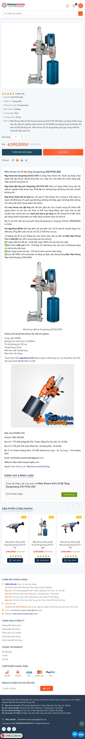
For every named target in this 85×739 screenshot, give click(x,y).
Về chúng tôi (7, 651)
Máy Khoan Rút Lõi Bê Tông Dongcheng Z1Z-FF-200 (42, 544)
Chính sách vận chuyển (11, 632)
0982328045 (13, 735)
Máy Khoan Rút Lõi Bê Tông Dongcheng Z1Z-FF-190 (70, 544)
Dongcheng (23, 105)
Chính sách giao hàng (11, 636)
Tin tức (5, 655)
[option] (42, 55)
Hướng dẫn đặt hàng (11, 628)
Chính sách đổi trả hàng (12, 639)
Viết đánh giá (69, 494)
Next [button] (81, 506)
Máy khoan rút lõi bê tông (38, 466)
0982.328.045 (10, 584)
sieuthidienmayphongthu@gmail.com (26, 610)
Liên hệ (5, 659)
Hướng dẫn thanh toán (11, 625)
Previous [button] (76, 506)
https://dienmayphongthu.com (25, 613)
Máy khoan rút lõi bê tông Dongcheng (32, 171)
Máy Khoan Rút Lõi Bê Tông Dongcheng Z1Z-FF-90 (15, 544)
